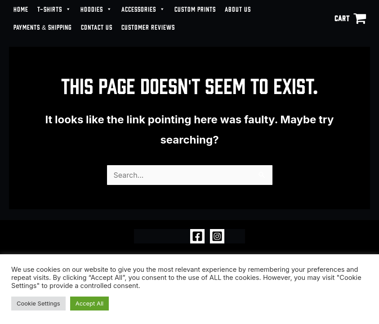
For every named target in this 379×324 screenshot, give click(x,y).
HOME (20, 9)
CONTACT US (96, 27)
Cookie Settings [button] (38, 303)
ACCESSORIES (143, 9)
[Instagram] (217, 236)
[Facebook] (197, 236)
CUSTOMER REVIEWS (148, 27)
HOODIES (96, 9)
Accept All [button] (90, 303)
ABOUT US (238, 9)
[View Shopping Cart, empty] (350, 18)
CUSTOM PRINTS (195, 9)
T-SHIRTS (54, 9)
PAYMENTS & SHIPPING (42, 27)
